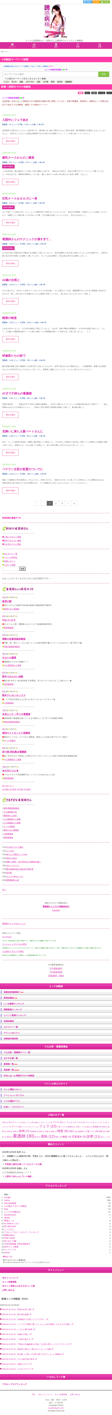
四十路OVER (10, 1226)
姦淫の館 (7, 601)
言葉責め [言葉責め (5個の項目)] (79, 1136)
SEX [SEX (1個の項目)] (11, 1122)
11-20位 (5, 789)
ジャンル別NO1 (11, 557)
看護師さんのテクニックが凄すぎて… (27, 239)
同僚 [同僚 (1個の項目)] (104, 1127)
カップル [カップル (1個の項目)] (67, 1122)
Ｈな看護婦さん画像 (12, 665)
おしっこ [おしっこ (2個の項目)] (28, 1122)
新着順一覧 (10, 1064)
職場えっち (9, 1220)
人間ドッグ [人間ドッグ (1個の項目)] (81, 1127)
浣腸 (21, 82)
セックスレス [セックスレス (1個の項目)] (101, 1122)
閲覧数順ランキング (13, 1009)
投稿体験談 (9, 1021)
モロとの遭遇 (9, 657)
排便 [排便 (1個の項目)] (48, 1131)
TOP (33, 1394)
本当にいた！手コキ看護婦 (16, 714)
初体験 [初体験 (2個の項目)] (97, 1127)
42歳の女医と (11, 280)
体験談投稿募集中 (13, 992)
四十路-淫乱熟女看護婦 (14, 752)
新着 (80, 93)
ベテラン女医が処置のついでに (22, 469)
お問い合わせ (8, 1290)
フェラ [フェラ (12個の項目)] (48, 1126)
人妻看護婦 (9, 703)
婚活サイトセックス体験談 (16, 733)
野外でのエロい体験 (12, 540)
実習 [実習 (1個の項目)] (15, 1131)
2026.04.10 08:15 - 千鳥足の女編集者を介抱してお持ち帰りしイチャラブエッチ (35, 1344)
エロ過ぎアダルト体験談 (15, 1206)
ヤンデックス (10, 1249)
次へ (4, 889)
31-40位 (20, 789)
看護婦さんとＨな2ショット (14, 923)
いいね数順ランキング (14, 1004)
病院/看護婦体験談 (12, 647)
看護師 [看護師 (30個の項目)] (23, 1136)
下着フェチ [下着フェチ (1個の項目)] (62, 1127)
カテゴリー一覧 (11, 1027)
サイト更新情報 (9, 1282)
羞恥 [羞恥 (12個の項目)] (48, 1136)
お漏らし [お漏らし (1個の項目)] (38, 1122)
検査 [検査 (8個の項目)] (62, 1131)
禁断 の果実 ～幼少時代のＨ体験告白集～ (23, 862)
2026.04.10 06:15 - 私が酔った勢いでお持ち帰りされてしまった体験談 (31, 1354)
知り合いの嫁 (10, 1241)
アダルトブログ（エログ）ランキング (21, 1232)
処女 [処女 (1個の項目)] (89, 1127)
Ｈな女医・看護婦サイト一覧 (17, 1052)
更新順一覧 (11, 1070)
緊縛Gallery (9, 1235)
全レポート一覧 (10, 554)
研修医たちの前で (14, 355)
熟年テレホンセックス (14, 695)
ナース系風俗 (9, 741)
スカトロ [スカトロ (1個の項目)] (90, 1122)
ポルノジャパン (12, 865)
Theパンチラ (9, 620)
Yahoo (7, 1200)
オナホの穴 (7, 937)
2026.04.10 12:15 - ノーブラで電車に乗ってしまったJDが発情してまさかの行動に (36, 1324)
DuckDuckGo (10, 1215)
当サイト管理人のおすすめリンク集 (18, 1286)
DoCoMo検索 (10, 1203)
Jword (6, 1252)
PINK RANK (9, 1238)
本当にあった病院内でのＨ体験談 (19, 1076)
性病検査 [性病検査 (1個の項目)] (34, 1131)
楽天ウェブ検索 (11, 1247)
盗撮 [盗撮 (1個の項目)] (9, 1137)
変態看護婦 (9, 628)
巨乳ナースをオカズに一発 (19, 198)
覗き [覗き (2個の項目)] (58, 1137)
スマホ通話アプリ (12, 1101)
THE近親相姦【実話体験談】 (17, 1244)
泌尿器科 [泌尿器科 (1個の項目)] (82, 1131)
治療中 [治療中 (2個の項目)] (73, 1131)
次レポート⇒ (8, 786)
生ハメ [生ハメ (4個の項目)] (92, 1131)
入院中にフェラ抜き (15, 119)
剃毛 (52, 82)
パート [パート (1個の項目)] (34, 1127)
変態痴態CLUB (12, 880)
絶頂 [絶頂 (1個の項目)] (37, 1137)
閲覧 (94, 93)
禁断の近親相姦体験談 (14, 639)
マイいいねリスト (12, 1033)
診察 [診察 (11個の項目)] (93, 1136)
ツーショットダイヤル (14, 1095)
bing (6, 1209)
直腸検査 (68, 82)
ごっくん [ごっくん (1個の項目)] (47, 1122)
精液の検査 (9, 317)
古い (87, 93)
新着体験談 (10, 998)
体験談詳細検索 (11, 1039)
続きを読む (10, 141)
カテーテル (30, 82)
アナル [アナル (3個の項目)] (58, 1122)
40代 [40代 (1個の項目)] (5, 1122)
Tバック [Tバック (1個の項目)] (18, 1122)
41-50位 (27, 789)
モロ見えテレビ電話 (12, 544)
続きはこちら (8, 1256)
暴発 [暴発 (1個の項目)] (54, 1131)
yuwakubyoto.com (56, 1408)
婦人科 (59, 82)
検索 (104, 74)
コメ (109, 93)
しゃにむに (9, 1229)
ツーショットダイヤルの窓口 (14, 944)
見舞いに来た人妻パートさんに (22, 431)
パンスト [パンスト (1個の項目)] (26, 1127)
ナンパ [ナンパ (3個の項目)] (16, 1126)
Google (7, 1197)
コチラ (50, 66)
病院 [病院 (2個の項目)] (102, 1131)
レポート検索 (9, 565)
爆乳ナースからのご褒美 (18, 157)
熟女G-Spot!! (11, 858)
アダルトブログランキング (14, 1384)
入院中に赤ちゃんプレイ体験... (19, 1176)
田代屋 (9, 873)
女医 (38, 82)
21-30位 (12, 789)
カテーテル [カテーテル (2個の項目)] (79, 1122)
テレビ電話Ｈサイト (13, 1089)
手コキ (14, 82)
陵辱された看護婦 (11, 609)
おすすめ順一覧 (11, 1058)
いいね (101, 93)
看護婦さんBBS (10, 816)
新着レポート (9, 561)
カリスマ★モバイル (14, 876)
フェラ (6, 82)
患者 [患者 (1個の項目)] (41, 1131)
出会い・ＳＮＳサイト (14, 1107)
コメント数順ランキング (15, 1015)
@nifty (7, 1218)
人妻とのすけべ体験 (12, 537)
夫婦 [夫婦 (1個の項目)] (9, 1131)
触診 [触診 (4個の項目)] (67, 1136)
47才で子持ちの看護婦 (17, 393)
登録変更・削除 (56, 975)
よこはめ (10, 851)
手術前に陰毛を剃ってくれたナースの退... (24, 1164)
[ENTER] (56, 910)
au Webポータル (11, 1223)
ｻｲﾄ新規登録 (56, 972)
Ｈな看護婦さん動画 (12, 823)
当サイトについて (10, 1278)
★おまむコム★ (10, 770)
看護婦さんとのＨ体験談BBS (56, 906)
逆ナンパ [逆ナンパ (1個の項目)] (105, 1137)
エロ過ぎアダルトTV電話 (13, 951)
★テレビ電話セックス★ (16, 854)
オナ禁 (45, 82)
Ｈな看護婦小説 (10, 812)
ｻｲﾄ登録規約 (56, 968)
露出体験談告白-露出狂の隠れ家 (19, 869)
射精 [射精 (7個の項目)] (24, 1131)
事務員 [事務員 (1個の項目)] (71, 1127)
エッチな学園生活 (12, 1212)
